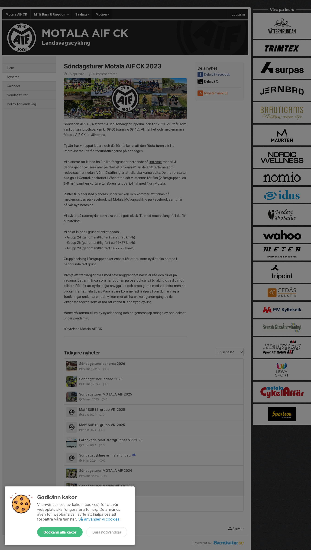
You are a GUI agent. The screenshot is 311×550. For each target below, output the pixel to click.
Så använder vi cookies (98, 519)
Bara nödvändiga (106, 532)
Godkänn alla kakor (59, 532)
